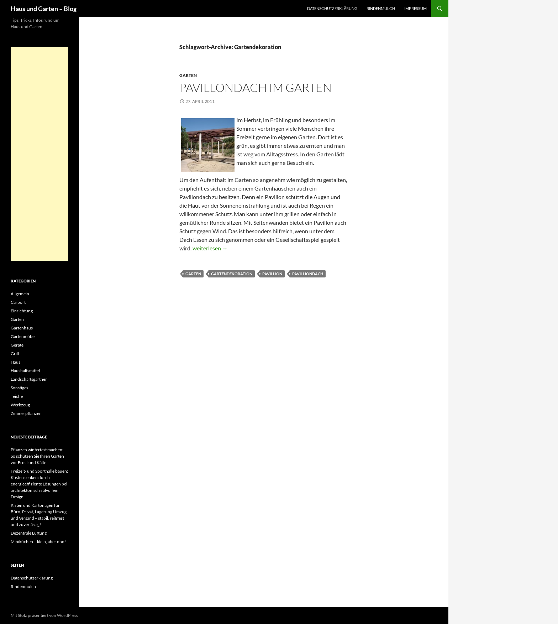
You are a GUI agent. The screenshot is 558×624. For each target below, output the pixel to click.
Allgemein (20, 293)
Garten (188, 75)
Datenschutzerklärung (332, 8)
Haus (15, 362)
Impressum (415, 8)
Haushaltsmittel (25, 370)
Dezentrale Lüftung (29, 533)
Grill (15, 353)
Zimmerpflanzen (26, 413)
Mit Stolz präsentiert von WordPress (44, 615)
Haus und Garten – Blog (44, 8)
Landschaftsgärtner (29, 379)
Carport (18, 302)
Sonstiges (19, 387)
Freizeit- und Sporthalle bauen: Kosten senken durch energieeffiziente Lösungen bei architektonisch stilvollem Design (39, 483)
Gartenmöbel (23, 336)
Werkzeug (20, 404)
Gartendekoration (231, 273)
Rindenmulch (381, 8)
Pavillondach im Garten (255, 87)
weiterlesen (210, 248)
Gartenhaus (22, 328)
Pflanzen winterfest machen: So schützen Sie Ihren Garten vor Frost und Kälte (37, 456)
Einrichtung (22, 310)
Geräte (17, 345)
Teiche (17, 396)
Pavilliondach (307, 273)
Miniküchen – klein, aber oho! (38, 541)
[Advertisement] (39, 154)
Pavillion (272, 273)
